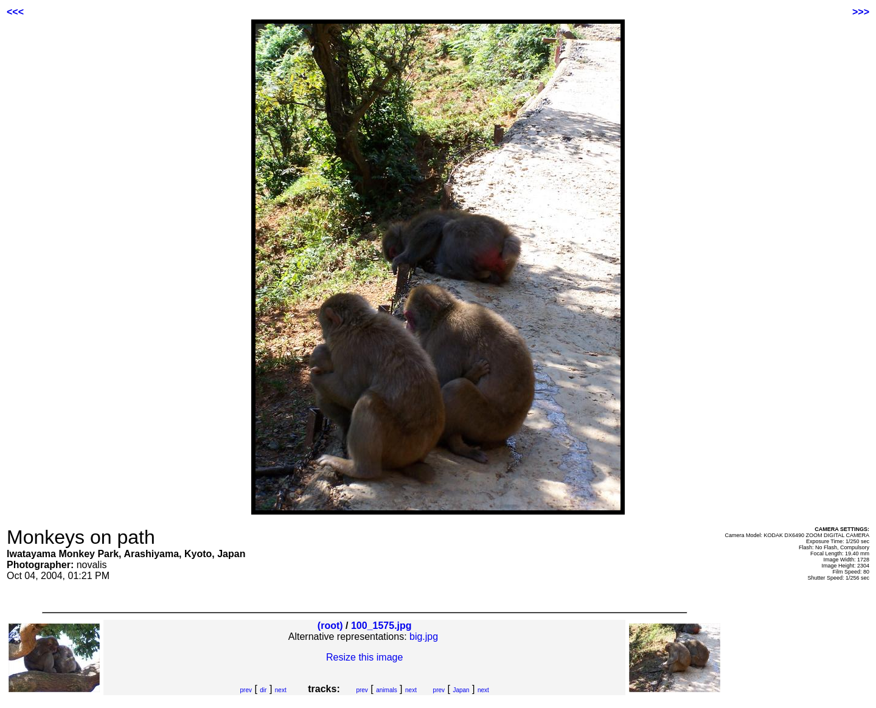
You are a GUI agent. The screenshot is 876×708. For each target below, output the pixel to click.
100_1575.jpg (381, 625)
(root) (330, 625)
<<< (15, 12)
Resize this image (364, 657)
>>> (860, 12)
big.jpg (423, 636)
